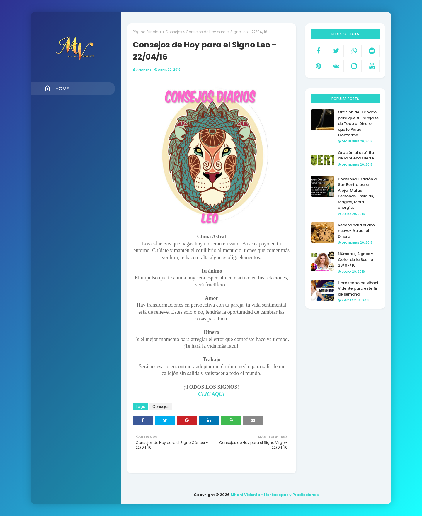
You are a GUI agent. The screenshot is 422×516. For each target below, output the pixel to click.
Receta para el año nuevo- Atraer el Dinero (356, 230)
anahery (144, 69)
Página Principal (147, 31)
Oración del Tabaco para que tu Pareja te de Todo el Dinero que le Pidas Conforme (358, 123)
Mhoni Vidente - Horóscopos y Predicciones (275, 495)
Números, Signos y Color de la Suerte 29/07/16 (355, 259)
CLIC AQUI (211, 394)
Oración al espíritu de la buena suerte (356, 155)
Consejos (173, 31)
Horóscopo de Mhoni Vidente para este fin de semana (358, 288)
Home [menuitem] (56, 88)
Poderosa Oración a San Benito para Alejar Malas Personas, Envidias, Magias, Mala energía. (357, 193)
